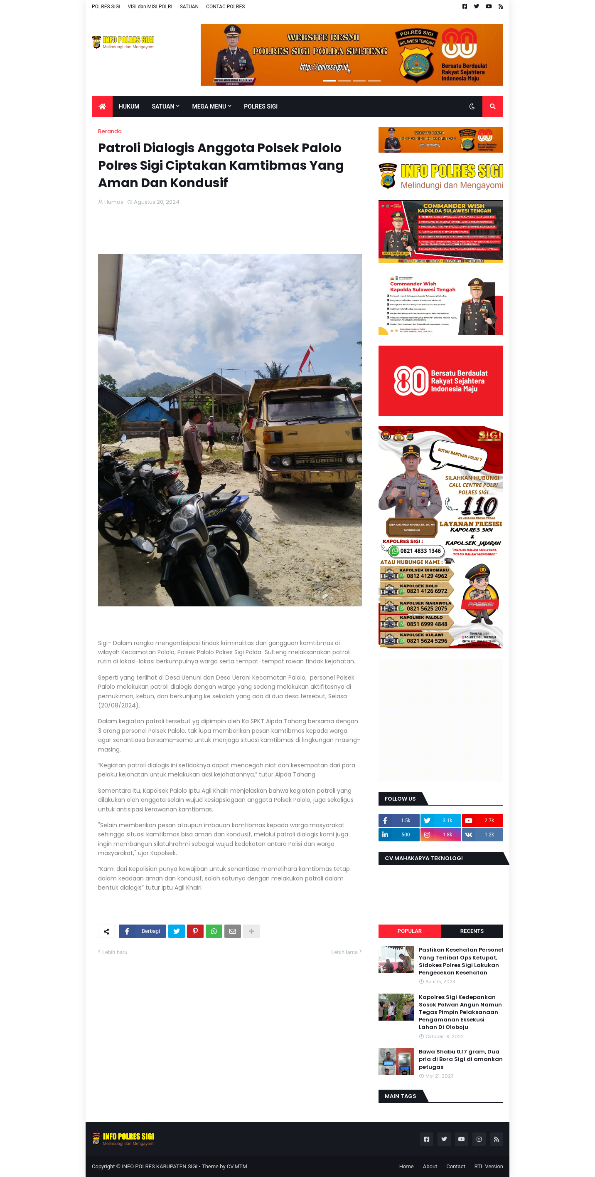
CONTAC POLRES (225, 7)
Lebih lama (345, 952)
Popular (410, 931)
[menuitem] (102, 106)
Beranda (110, 131)
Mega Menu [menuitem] (209, 106)
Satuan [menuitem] (163, 106)
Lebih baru (115, 952)
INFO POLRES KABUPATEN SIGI (159, 1166)
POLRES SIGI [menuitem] (261, 106)
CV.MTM (237, 1166)
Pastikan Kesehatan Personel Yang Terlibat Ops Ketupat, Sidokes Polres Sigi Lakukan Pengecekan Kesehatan (461, 961)
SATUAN (189, 7)
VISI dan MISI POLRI (150, 7)
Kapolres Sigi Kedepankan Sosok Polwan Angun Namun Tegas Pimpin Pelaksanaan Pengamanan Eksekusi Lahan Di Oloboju (460, 1012)
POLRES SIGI (106, 7)
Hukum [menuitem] (129, 106)
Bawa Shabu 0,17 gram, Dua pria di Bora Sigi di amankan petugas (461, 1059)
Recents (472, 931)
